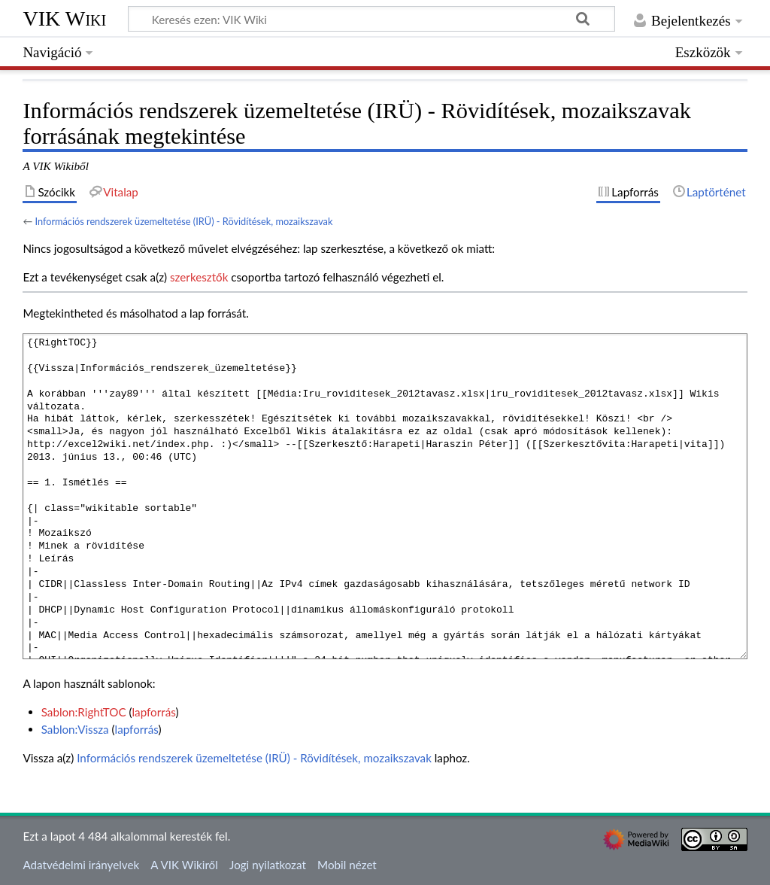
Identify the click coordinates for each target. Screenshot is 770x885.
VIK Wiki (64, 18)
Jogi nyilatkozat (267, 864)
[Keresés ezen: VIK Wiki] (371, 19)
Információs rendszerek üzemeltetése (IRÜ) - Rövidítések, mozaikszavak (183, 221)
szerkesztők (199, 277)
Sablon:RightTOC (83, 712)
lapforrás (154, 712)
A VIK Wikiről (183, 864)
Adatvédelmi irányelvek (81, 864)
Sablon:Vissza (75, 729)
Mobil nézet (347, 864)
